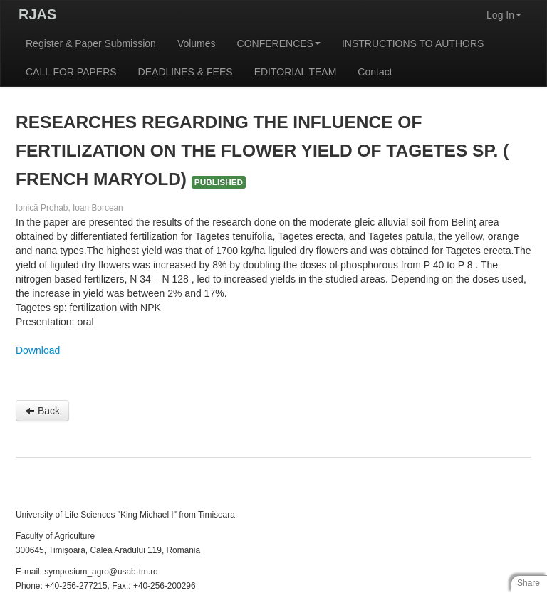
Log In (503, 15)
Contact (375, 72)
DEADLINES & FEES (185, 72)
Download (38, 350)
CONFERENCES (279, 43)
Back (42, 410)
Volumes (196, 43)
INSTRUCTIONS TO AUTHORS (413, 43)
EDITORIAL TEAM (295, 72)
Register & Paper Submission (91, 43)
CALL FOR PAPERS (71, 72)
